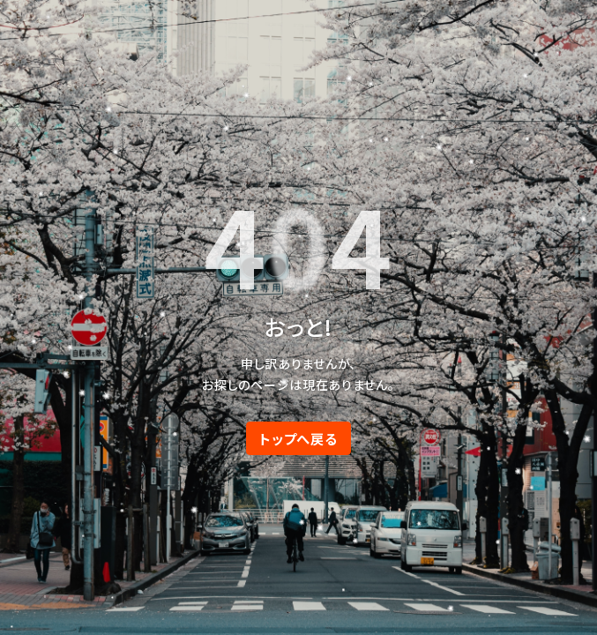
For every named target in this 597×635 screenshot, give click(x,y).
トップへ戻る (298, 438)
